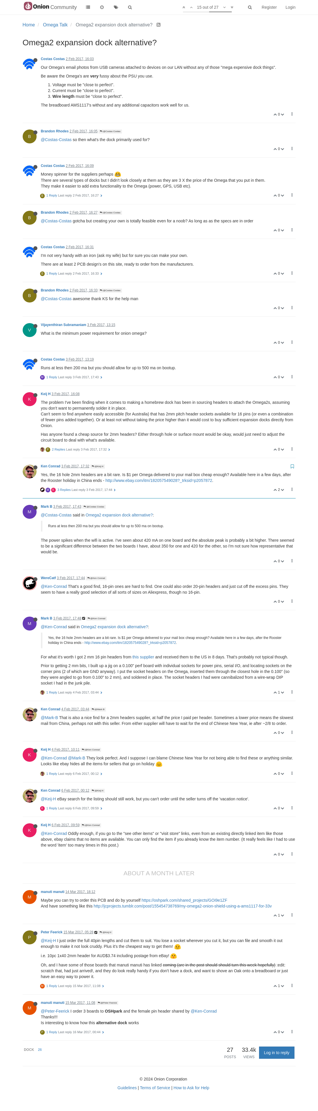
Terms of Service (155, 1087)
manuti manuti (52, 892)
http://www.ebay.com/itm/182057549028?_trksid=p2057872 (158, 480)
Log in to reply (277, 1052)
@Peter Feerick (107, 1003)
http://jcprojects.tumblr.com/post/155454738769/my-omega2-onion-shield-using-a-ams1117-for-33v (183, 906)
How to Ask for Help (191, 1087)
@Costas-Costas (56, 139)
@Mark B (98, 709)
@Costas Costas (110, 131)
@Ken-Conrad (54, 586)
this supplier (143, 657)
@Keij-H (48, 799)
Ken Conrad (50, 466)
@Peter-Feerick (55, 1011)
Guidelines (127, 1087)
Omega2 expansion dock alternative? (119, 515)
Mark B (47, 507)
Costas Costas (53, 59)
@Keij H (97, 466)
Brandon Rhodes (55, 131)
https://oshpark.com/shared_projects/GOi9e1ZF (184, 900)
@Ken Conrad (96, 578)
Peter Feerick (52, 932)
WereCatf (48, 578)
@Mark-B (49, 717)
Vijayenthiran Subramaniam (63, 325)
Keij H (46, 394)
